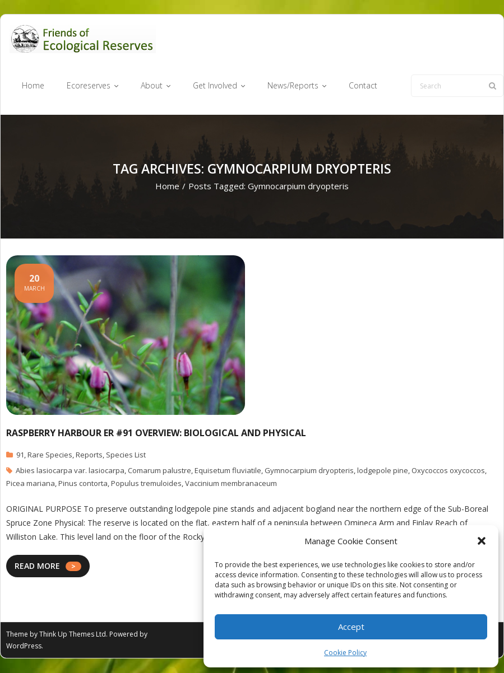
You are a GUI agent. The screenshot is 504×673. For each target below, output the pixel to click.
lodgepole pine (382, 471)
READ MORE (37, 566)
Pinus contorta (83, 484)
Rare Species (49, 455)
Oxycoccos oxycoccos (448, 471)
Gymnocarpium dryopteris (309, 471)
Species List (126, 455)
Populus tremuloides (146, 484)
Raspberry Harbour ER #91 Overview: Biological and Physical (156, 433)
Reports (89, 455)
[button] (481, 540)
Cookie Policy (345, 652)
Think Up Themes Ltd (72, 634)
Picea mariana (30, 484)
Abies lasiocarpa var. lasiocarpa (70, 471)
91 (20, 455)
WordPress (23, 646)
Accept (351, 626)
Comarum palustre (159, 471)
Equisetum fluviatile (228, 471)
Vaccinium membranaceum (231, 484)
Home (167, 186)
